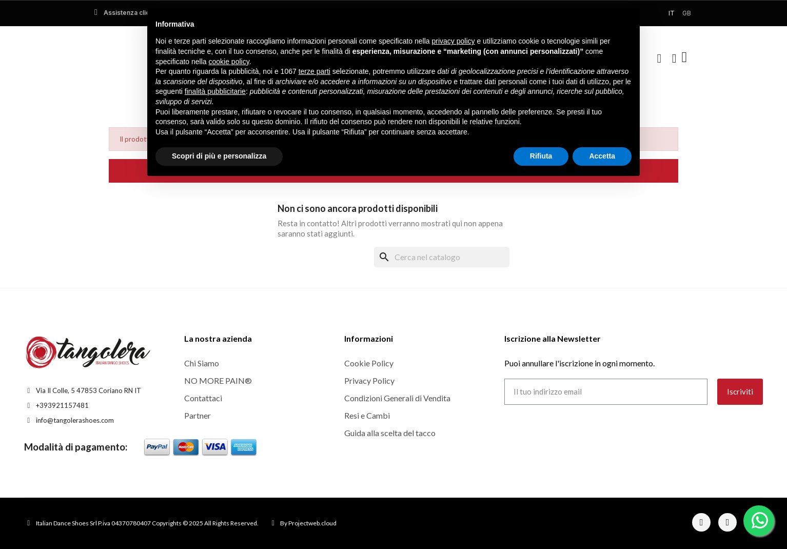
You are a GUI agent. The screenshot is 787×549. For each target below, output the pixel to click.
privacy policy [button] (453, 41)
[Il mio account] (674, 58)
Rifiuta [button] (541, 156)
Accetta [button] (602, 156)
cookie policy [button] (229, 61)
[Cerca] (441, 257)
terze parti (314, 71)
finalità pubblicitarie (215, 91)
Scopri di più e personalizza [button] (219, 156)
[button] (659, 58)
